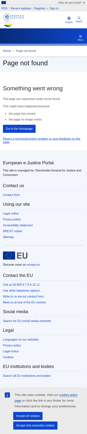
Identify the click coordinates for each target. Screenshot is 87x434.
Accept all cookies (28, 415)
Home (7, 50)
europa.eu (33, 264)
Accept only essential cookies (35, 425)
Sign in (54, 8)
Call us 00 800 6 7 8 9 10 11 (21, 284)
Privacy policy (12, 219)
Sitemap (8, 237)
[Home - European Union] (15, 255)
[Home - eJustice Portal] (33, 20)
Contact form (11, 194)
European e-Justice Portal (28, 162)
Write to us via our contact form (23, 296)
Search (79, 19)
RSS (4, 8)
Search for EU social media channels (27, 321)
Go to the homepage (19, 128)
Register (39, 8)
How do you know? (71, 2)
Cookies (8, 357)
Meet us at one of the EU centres (24, 302)
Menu (80, 38)
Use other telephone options (21, 290)
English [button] (69, 20)
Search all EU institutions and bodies (27, 375)
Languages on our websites (21, 339)
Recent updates (21, 8)
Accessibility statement (18, 225)
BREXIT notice (12, 231)
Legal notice (11, 213)
